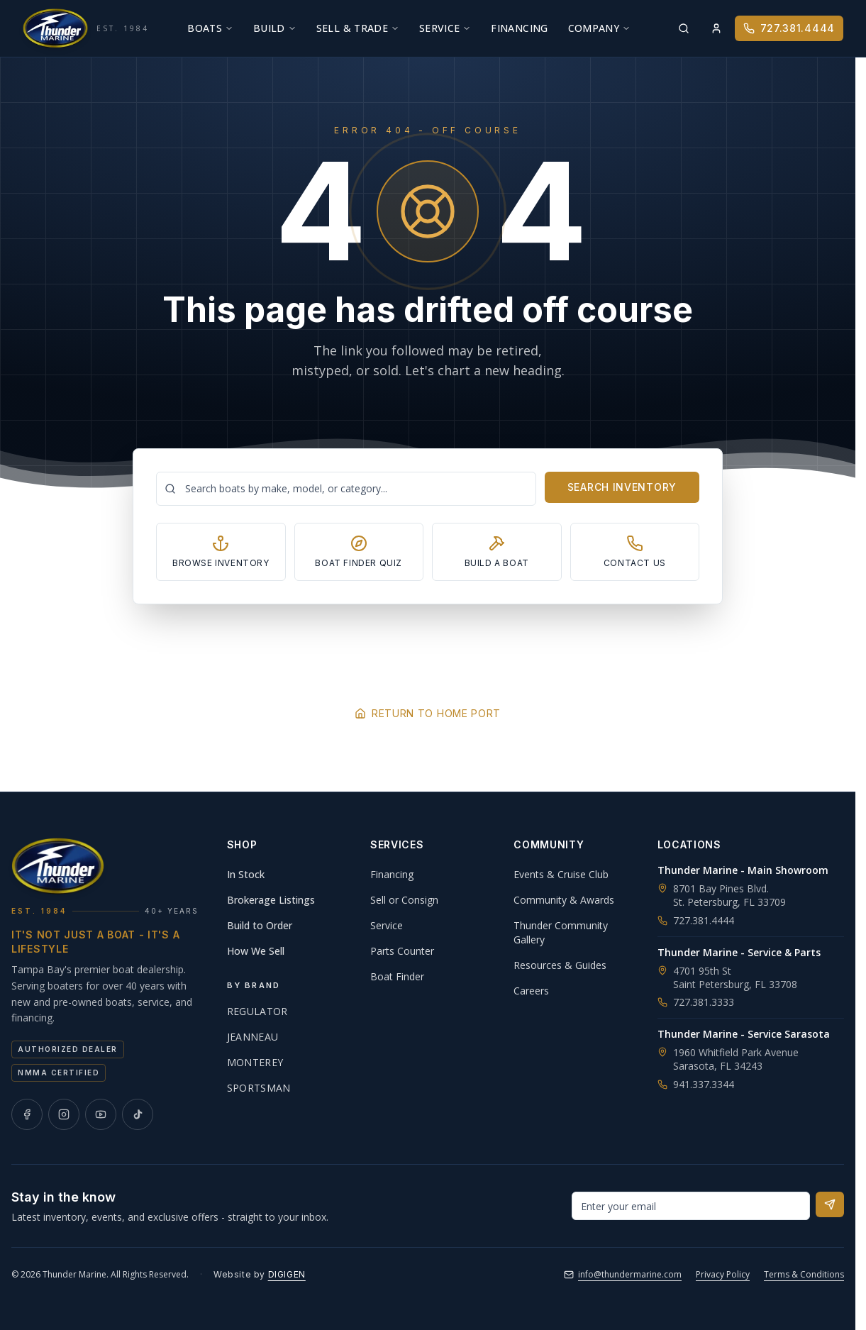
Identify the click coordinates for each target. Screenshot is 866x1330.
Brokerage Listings (271, 900)
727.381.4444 (789, 28)
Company (599, 28)
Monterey (255, 1062)
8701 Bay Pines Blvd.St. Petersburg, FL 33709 (729, 895)
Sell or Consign (404, 900)
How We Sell (255, 951)
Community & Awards (564, 900)
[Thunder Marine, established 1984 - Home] (86, 28)
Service (445, 28)
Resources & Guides (560, 965)
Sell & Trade (357, 28)
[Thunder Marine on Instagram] (63, 1114)
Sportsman (259, 1088)
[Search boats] (346, 489)
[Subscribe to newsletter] (830, 1204)
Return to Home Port (428, 713)
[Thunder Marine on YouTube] (100, 1114)
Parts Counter (402, 951)
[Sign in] (716, 28)
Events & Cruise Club (561, 874)
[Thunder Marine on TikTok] (137, 1114)
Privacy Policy (723, 1274)
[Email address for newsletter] (691, 1206)
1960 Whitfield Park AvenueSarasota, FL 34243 (736, 1059)
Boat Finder (397, 976)
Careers (531, 990)
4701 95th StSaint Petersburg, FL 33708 (735, 977)
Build (274, 28)
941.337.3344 (695, 1084)
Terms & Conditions (804, 1274)
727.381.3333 (695, 1002)
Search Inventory (622, 487)
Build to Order (259, 925)
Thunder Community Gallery (561, 932)
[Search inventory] (684, 28)
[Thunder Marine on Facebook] (27, 1114)
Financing (519, 28)
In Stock (246, 874)
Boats (210, 28)
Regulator (257, 1011)
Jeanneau (253, 1036)
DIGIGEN (287, 1274)
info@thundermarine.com (623, 1274)
